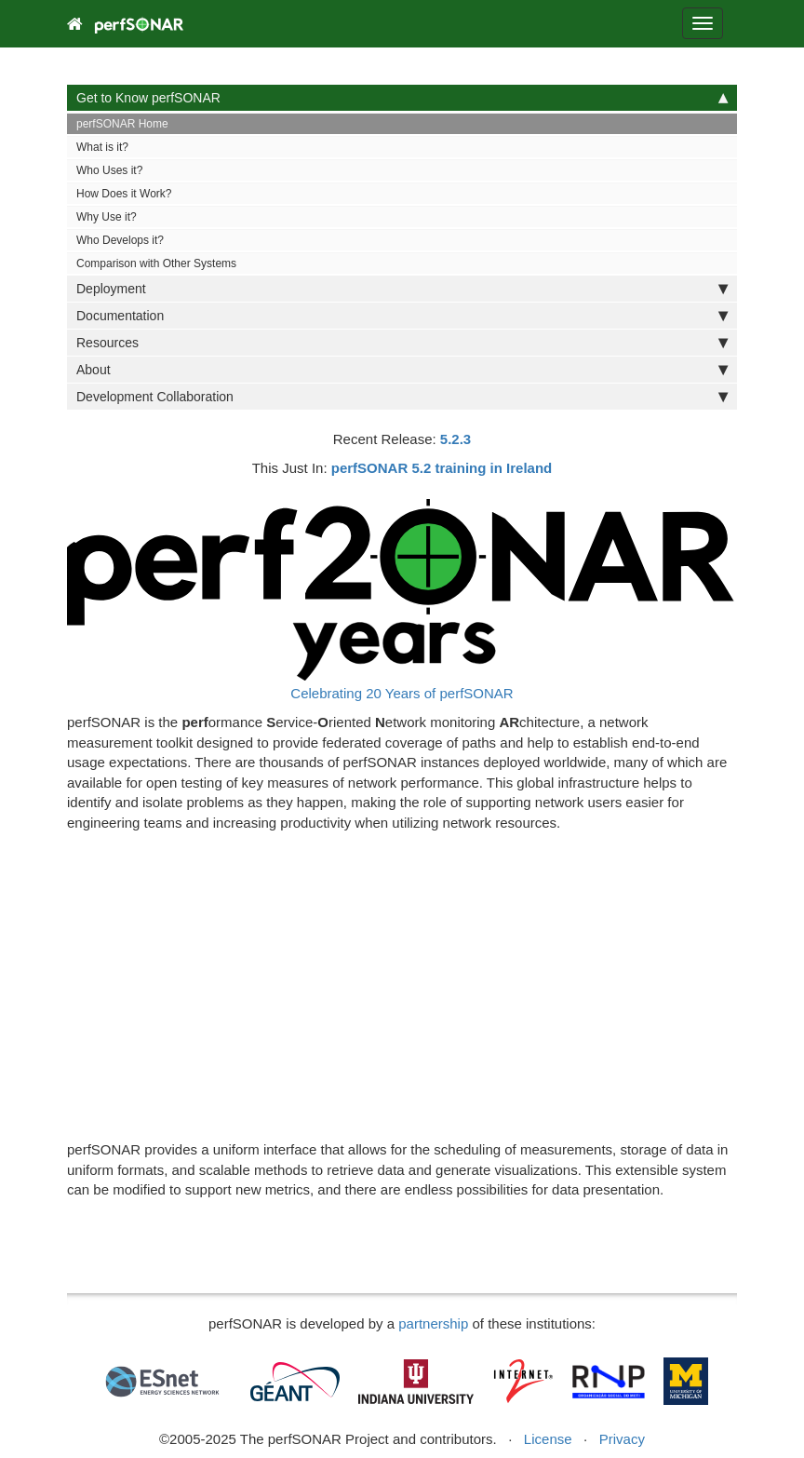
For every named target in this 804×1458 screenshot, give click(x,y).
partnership (433, 1323)
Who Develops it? (120, 240)
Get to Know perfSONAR (402, 97)
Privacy (622, 1439)
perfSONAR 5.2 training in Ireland (442, 468)
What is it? (102, 147)
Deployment (402, 288)
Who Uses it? (109, 170)
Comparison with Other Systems (156, 263)
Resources (402, 342)
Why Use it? (106, 216)
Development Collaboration (402, 396)
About (402, 369)
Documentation (402, 315)
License (548, 1439)
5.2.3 (455, 439)
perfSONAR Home (122, 123)
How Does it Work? (123, 193)
